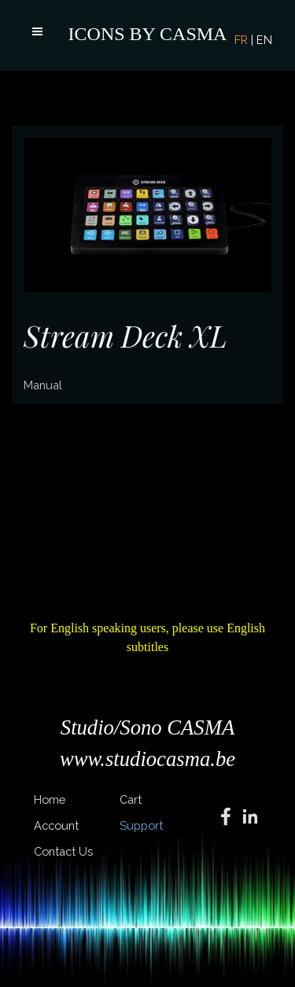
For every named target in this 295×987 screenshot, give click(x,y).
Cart (131, 799)
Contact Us (63, 851)
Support (141, 825)
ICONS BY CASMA (147, 34)
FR (241, 39)
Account (56, 825)
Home (49, 799)
